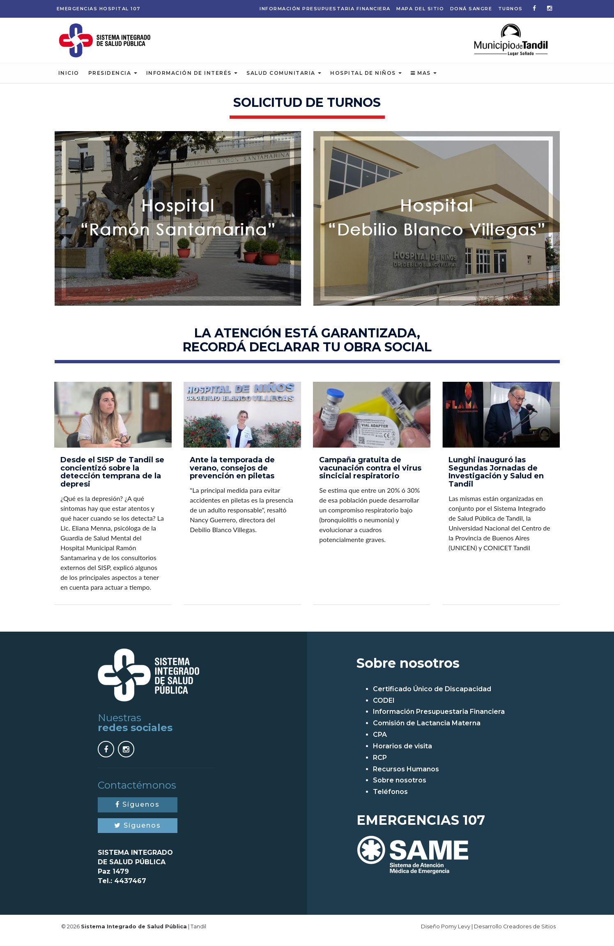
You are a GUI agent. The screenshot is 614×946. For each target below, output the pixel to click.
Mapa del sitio (420, 9)
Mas (424, 80)
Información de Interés (192, 80)
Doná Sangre (471, 9)
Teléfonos (390, 799)
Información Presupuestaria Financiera (325, 9)
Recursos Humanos (406, 776)
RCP (380, 765)
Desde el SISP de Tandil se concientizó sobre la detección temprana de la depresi (112, 479)
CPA (380, 742)
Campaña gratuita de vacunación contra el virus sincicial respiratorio (370, 475)
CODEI (384, 708)
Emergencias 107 (98, 9)
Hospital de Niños (366, 80)
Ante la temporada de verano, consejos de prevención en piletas (232, 475)
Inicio (68, 80)
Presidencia (112, 80)
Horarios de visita (402, 753)
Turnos (510, 9)
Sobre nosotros (399, 788)
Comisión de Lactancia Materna (427, 731)
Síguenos (137, 812)
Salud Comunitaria (283, 80)
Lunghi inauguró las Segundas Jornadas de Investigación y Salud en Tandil (496, 479)
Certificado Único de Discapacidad (432, 696)
